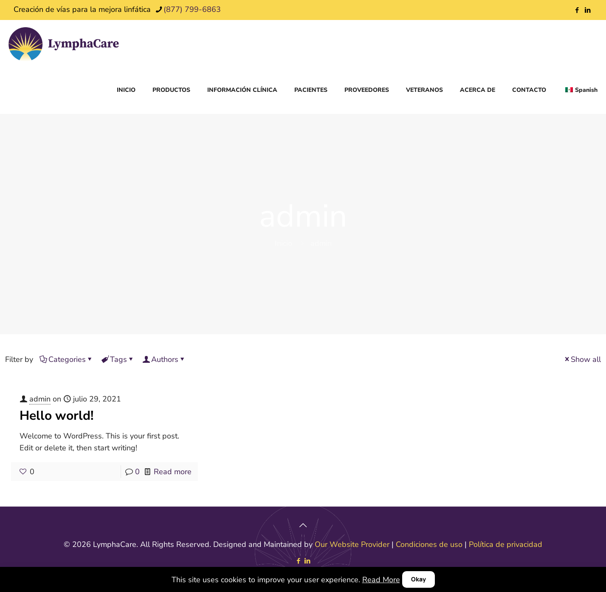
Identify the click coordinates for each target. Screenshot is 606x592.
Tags (118, 359)
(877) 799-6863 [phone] (192, 9)
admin (40, 399)
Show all (582, 359)
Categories (66, 359)
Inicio (283, 243)
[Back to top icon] (303, 525)
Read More (381, 580)
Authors (164, 359)
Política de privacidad (505, 544)
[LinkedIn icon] (587, 10)
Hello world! (56, 415)
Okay (418, 579)
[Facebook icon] (577, 10)
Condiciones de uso (429, 544)
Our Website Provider (352, 544)
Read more (173, 472)
